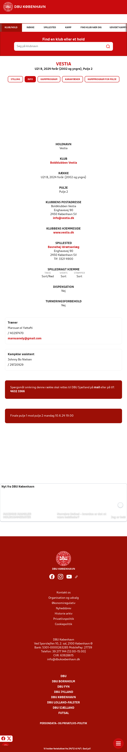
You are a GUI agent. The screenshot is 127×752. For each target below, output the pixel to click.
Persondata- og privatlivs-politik (63, 723)
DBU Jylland (63, 692)
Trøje (47, 273)
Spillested (63, 243)
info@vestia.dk (63, 218)
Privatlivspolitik (63, 619)
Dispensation (63, 287)
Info (30, 79)
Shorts (63, 273)
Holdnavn (63, 144)
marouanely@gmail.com (25, 338)
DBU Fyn (63, 686)
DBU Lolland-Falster (63, 702)
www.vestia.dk (63, 232)
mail (97, 387)
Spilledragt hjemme (64, 269)
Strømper (79, 273)
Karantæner (72, 79)
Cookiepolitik (63, 624)
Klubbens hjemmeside (63, 228)
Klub (63, 159)
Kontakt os (64, 592)
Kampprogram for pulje (102, 79)
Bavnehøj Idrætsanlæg (63, 247)
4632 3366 (17, 391)
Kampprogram (49, 79)
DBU (63, 676)
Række (63, 173)
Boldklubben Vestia (63, 163)
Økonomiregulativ (63, 603)
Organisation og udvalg (63, 598)
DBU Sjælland (63, 708)
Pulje (63, 188)
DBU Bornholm (63, 681)
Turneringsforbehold (64, 301)
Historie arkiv (63, 613)
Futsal (63, 713)
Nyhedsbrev (63, 608)
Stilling (15, 79)
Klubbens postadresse (63, 202)
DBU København (63, 697)
